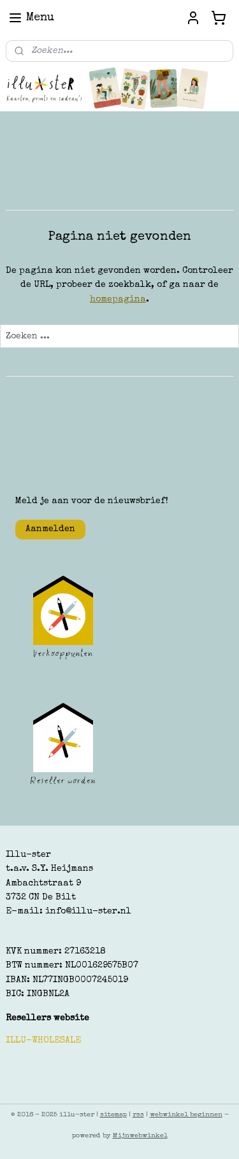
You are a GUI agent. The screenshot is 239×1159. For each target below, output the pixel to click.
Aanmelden (50, 529)
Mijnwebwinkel (140, 1135)
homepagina (118, 299)
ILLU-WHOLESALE (43, 1040)
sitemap (113, 1114)
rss (138, 1114)
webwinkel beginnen (186, 1114)
